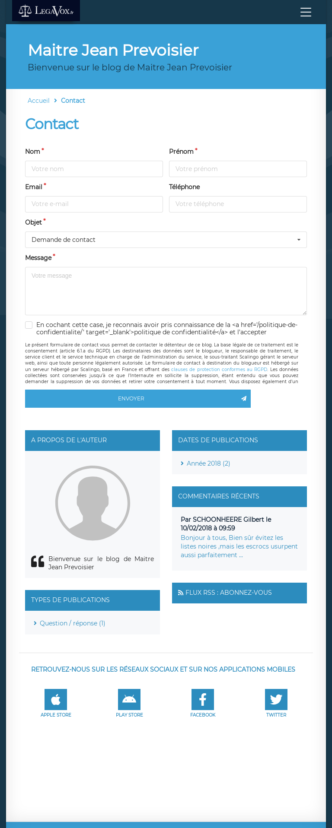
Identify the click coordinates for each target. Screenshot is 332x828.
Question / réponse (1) (72, 623)
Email (33, 187)
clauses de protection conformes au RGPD (219, 369)
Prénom (181, 151)
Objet (33, 222)
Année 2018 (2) (208, 463)
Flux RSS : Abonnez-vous (228, 592)
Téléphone (184, 187)
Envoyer (184, 399)
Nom (32, 151)
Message (38, 258)
